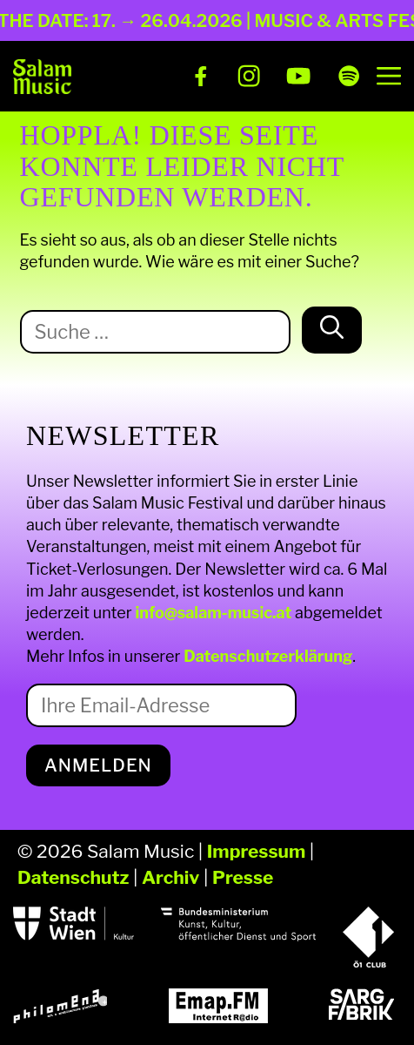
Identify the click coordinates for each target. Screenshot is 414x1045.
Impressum (256, 851)
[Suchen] (332, 330)
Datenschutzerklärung (268, 656)
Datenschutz (73, 877)
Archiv (170, 877)
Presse (242, 877)
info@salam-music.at (214, 612)
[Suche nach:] (155, 332)
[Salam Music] (42, 77)
